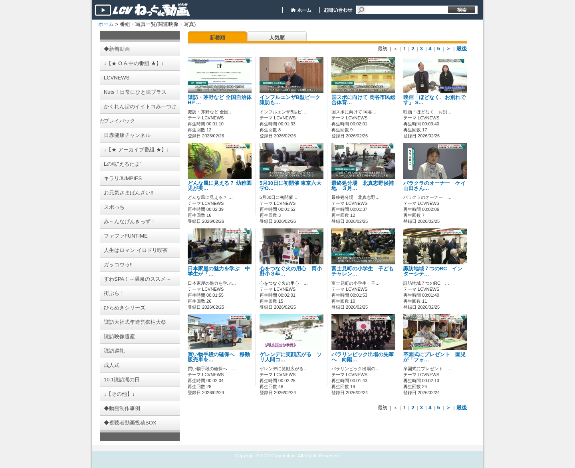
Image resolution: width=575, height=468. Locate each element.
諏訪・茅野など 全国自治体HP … (220, 100)
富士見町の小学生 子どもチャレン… (362, 271)
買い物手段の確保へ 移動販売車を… (219, 357)
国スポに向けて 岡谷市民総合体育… (363, 100)
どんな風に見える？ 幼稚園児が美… (220, 185)
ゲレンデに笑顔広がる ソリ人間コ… (291, 357)
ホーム (106, 24)
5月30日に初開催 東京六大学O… (290, 185)
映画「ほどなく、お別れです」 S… (434, 100)
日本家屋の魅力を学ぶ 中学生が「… (219, 271)
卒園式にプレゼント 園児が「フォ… (434, 357)
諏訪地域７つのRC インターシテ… (432, 271)
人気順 (277, 38)
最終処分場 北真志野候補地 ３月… (362, 185)
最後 (461, 49)
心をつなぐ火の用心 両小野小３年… (291, 271)
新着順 (217, 38)
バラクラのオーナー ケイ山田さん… (434, 185)
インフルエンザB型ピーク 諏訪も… (290, 100)
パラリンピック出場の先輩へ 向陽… (362, 357)
